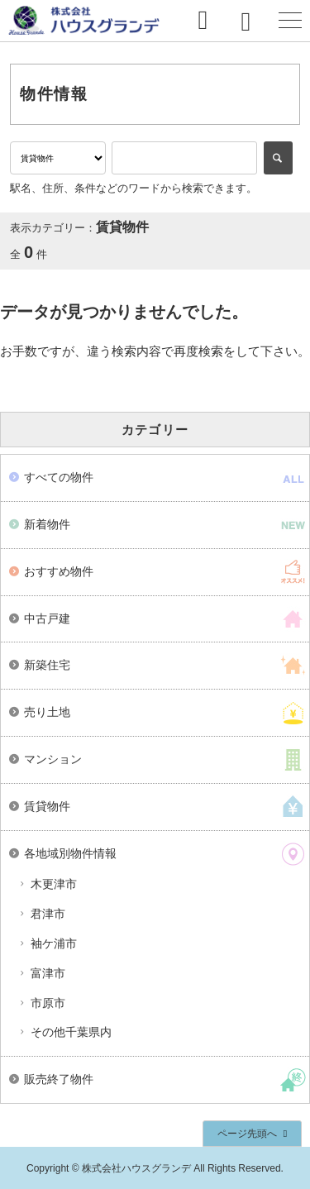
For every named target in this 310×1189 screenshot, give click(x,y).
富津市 (48, 973)
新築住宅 (47, 664)
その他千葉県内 (71, 1032)
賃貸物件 (47, 806)
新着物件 (47, 524)
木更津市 (54, 884)
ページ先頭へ (247, 1133)
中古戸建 (47, 618)
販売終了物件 (58, 1079)
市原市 (48, 1003)
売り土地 (47, 712)
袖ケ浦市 (54, 943)
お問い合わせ (211, 20)
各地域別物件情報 (70, 853)
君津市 (48, 913)
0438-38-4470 (250, 20)
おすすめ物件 (58, 571)
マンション (53, 759)
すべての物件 (58, 477)
